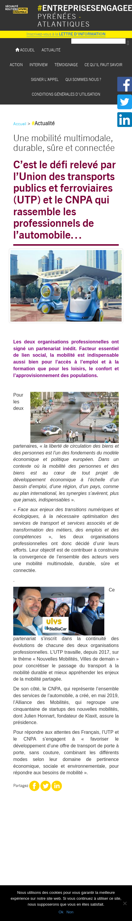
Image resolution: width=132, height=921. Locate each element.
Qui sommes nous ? (83, 79)
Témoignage (66, 64)
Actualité (51, 49)
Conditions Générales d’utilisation (66, 94)
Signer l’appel (45, 79)
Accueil (25, 49)
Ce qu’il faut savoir (103, 64)
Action (16, 64)
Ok (61, 912)
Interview (38, 64)
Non (69, 912)
